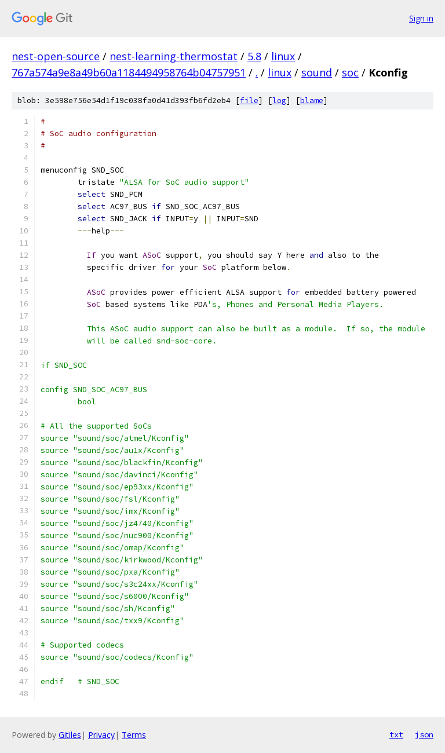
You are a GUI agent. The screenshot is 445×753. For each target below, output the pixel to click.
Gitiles (70, 734)
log (279, 100)
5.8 (254, 56)
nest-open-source (56, 56)
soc (350, 72)
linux (283, 56)
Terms (134, 734)
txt (396, 734)
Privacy (101, 734)
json (424, 734)
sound (316, 72)
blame (311, 100)
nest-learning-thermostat (174, 56)
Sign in (421, 18)
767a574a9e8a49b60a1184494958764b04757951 (129, 72)
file (249, 100)
